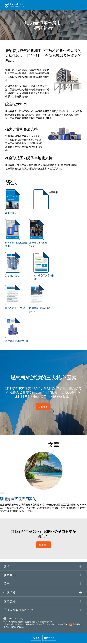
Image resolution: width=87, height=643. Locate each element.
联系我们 (43, 544)
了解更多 (43, 406)
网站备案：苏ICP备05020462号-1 (51, 624)
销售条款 (30, 624)
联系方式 (49, 637)
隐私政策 (9, 624)
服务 (36, 637)
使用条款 (20, 624)
